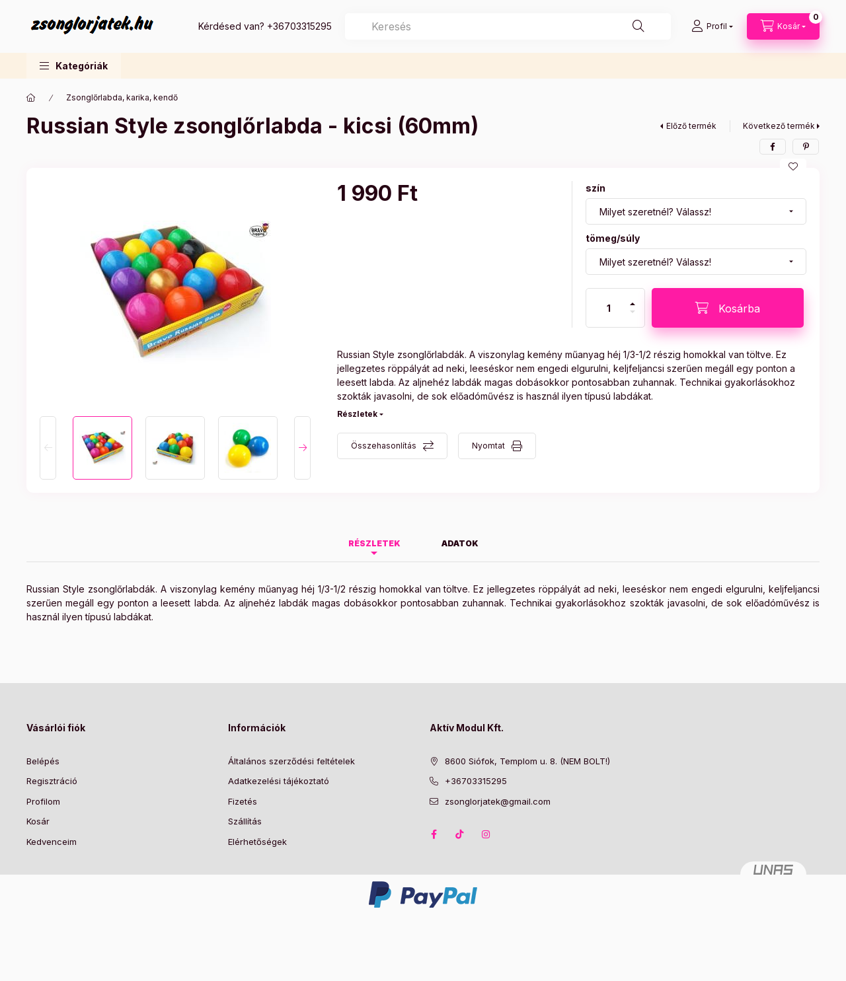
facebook (433, 834)
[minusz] (632, 317)
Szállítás (245, 821)
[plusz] (632, 298)
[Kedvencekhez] (793, 166)
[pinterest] (805, 147)
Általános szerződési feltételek (291, 761)
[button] (73, 66)
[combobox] (508, 26)
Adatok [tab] (460, 543)
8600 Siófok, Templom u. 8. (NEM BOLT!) (527, 761)
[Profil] (712, 26)
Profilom (43, 801)
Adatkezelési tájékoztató (278, 781)
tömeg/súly (613, 238)
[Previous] (48, 448)
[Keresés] (638, 26)
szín (595, 188)
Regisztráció (51, 781)
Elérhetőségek (257, 841)
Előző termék (691, 126)
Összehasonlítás (383, 446)
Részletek (357, 414)
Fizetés (242, 801)
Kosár (38, 821)
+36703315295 (299, 26)
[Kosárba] (728, 308)
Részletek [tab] (374, 543)
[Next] (302, 448)
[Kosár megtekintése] (783, 26)
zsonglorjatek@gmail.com (498, 801)
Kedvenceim (51, 841)
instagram (486, 834)
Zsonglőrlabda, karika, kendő (122, 97)
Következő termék (779, 126)
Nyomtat (488, 446)
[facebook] (772, 147)
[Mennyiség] (609, 308)
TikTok (460, 834)
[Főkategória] (31, 98)
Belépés (42, 761)
